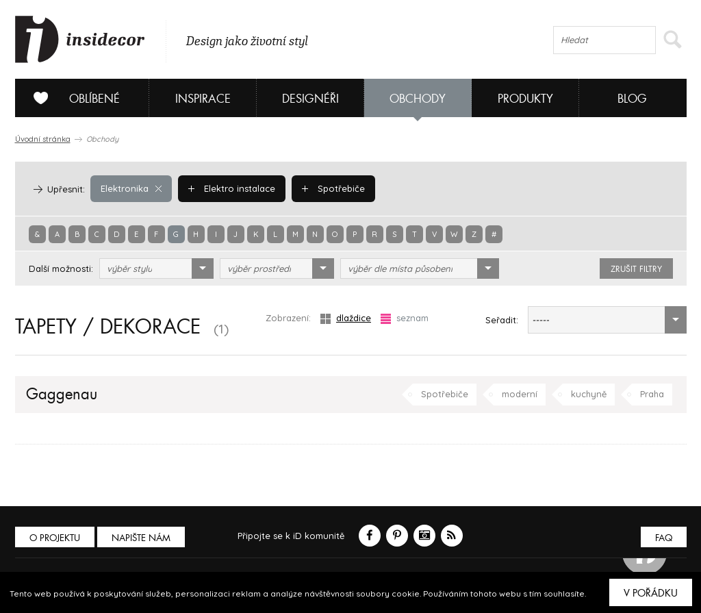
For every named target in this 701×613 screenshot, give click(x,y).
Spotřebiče (333, 188)
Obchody (418, 99)
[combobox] (156, 268)
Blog (632, 99)
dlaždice (345, 318)
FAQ (663, 538)
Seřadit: (501, 319)
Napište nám (141, 538)
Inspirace (203, 99)
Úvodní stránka (43, 139)
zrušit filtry (636, 269)
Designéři (310, 99)
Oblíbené (71, 98)
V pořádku (651, 593)
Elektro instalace (231, 188)
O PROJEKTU (54, 538)
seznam (405, 318)
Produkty (525, 99)
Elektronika (131, 188)
